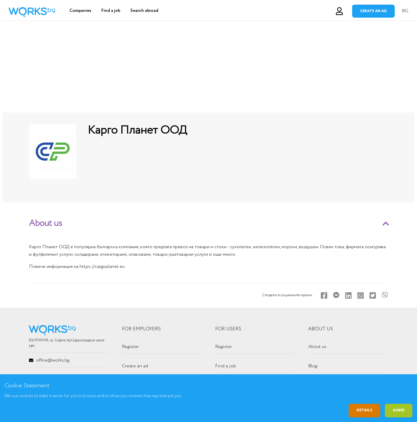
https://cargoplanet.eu (102, 266)
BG (405, 11)
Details (364, 410)
